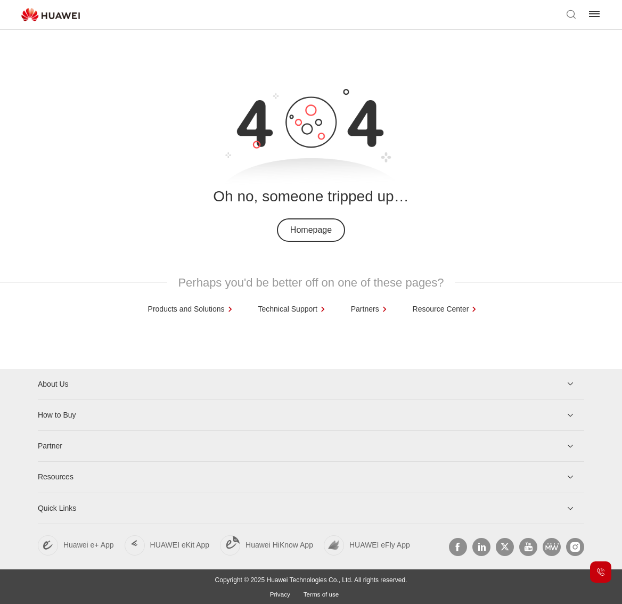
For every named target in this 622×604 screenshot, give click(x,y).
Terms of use (321, 593)
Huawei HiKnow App (279, 544)
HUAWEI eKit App (180, 544)
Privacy (279, 593)
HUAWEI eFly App (379, 544)
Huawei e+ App (88, 544)
